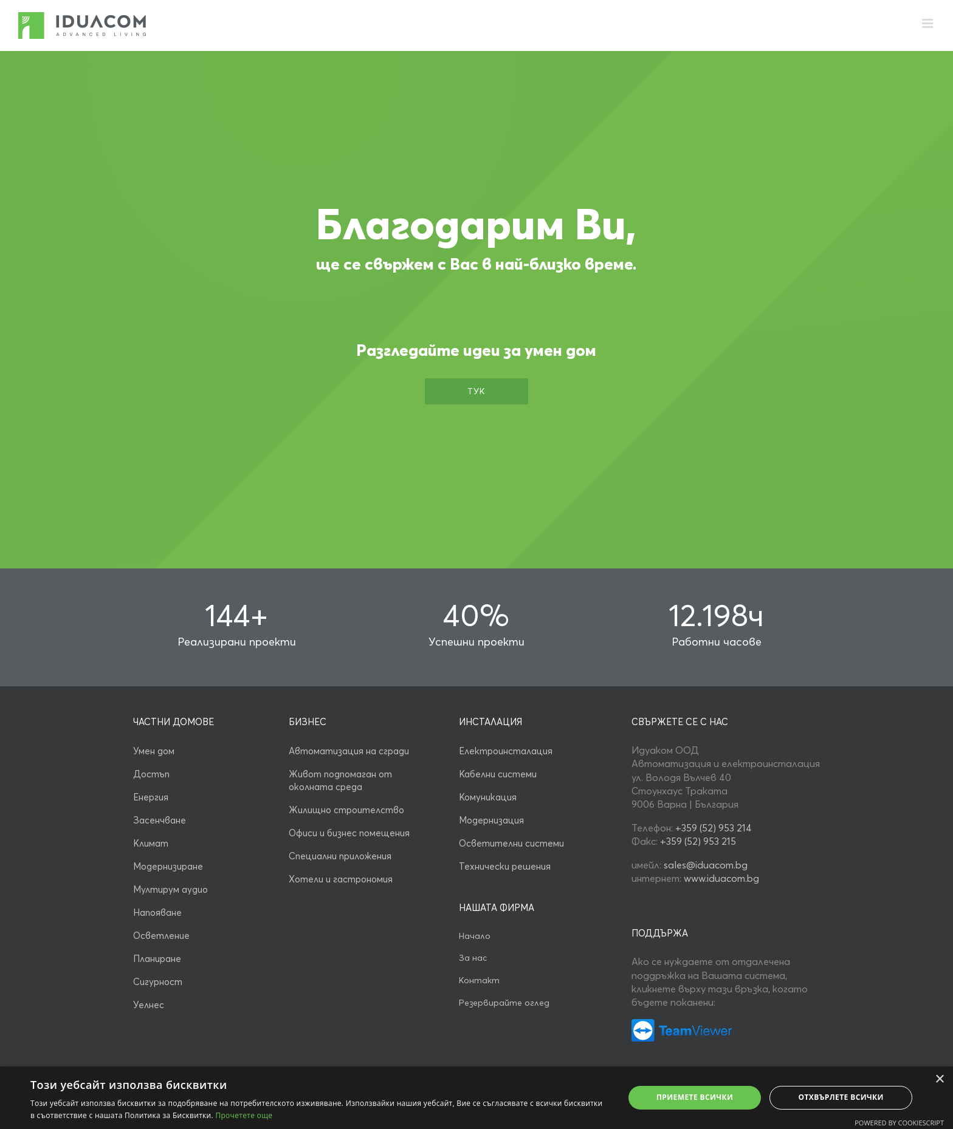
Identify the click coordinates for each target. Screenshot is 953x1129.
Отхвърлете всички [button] (841, 1097)
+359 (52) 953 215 (698, 841)
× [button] (939, 1079)
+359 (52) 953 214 (713, 828)
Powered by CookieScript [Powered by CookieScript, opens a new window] (899, 1122)
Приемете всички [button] (694, 1097)
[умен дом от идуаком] (681, 1024)
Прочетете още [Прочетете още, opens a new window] (243, 1115)
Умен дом (153, 751)
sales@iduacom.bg (706, 865)
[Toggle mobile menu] (928, 23)
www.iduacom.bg (721, 878)
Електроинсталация (505, 751)
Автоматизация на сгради (349, 751)
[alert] (476, 1097)
